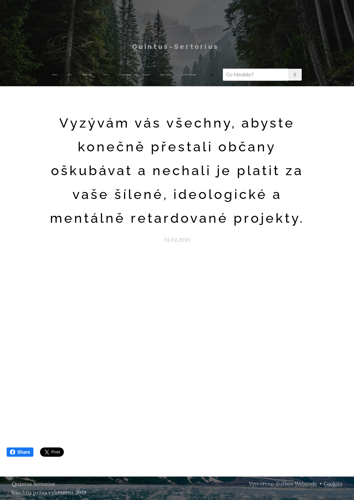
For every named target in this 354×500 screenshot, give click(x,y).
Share (20, 452)
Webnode (305, 484)
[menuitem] (94, 74)
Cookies (333, 484)
